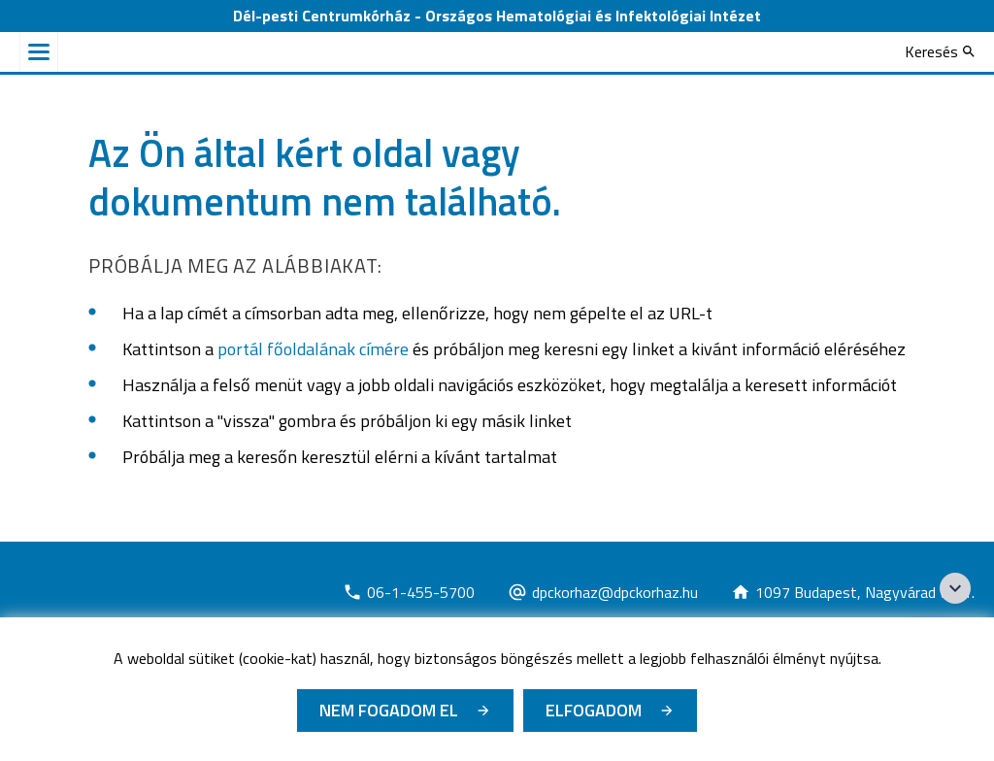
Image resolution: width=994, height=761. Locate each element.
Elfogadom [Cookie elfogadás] (594, 710)
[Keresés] (940, 51)
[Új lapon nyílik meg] (409, 592)
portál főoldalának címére (313, 349)
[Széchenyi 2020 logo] (955, 588)
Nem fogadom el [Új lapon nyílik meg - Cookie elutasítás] (388, 710)
